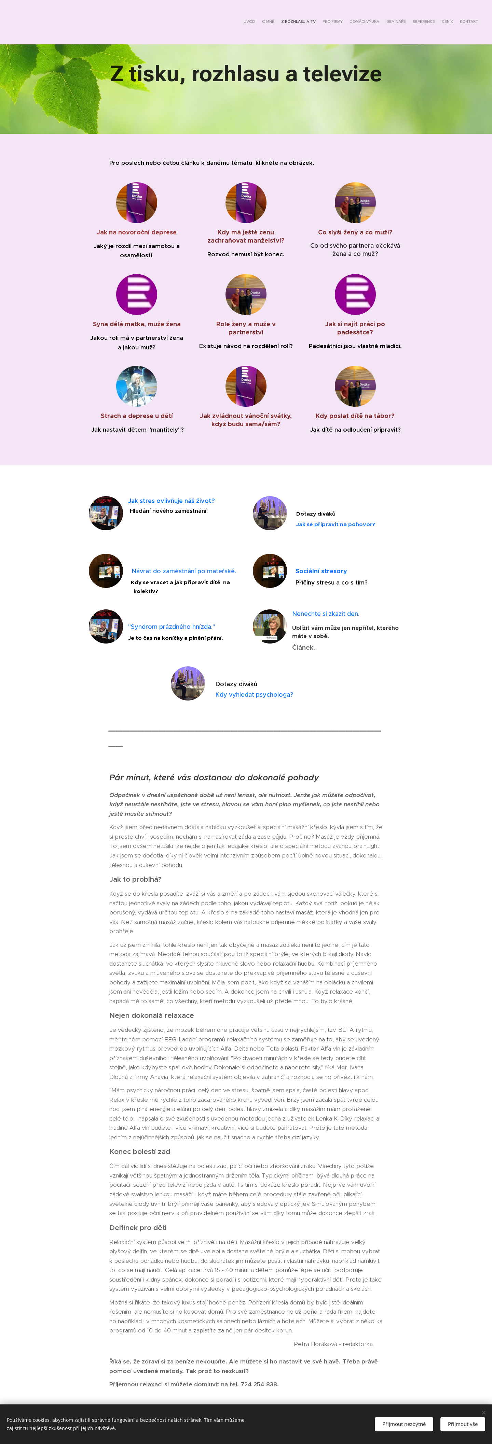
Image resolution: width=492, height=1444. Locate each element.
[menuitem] (424, 22)
